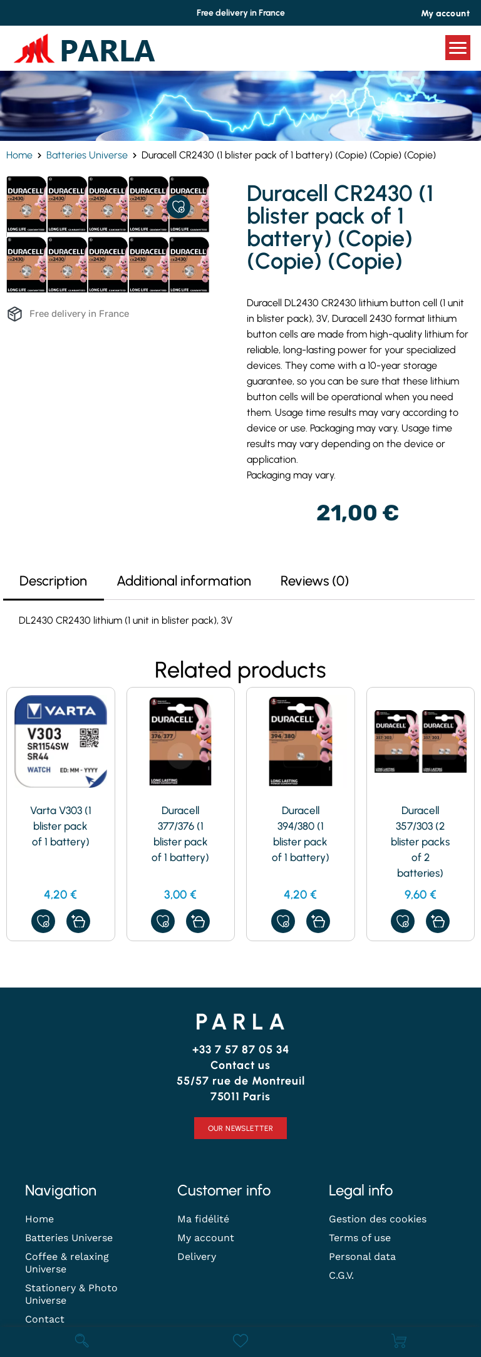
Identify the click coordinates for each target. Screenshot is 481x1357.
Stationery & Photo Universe (71, 1294)
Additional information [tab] (183, 580)
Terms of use (360, 1238)
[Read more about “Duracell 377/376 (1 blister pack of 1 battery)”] (198, 921)
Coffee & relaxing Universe (67, 1263)
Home (19, 155)
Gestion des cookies (378, 1219)
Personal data (362, 1256)
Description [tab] (53, 580)
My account (205, 1238)
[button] (78, 921)
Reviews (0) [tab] (315, 580)
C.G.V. (341, 1275)
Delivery (196, 1256)
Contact (45, 1319)
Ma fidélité (203, 1219)
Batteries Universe (87, 155)
